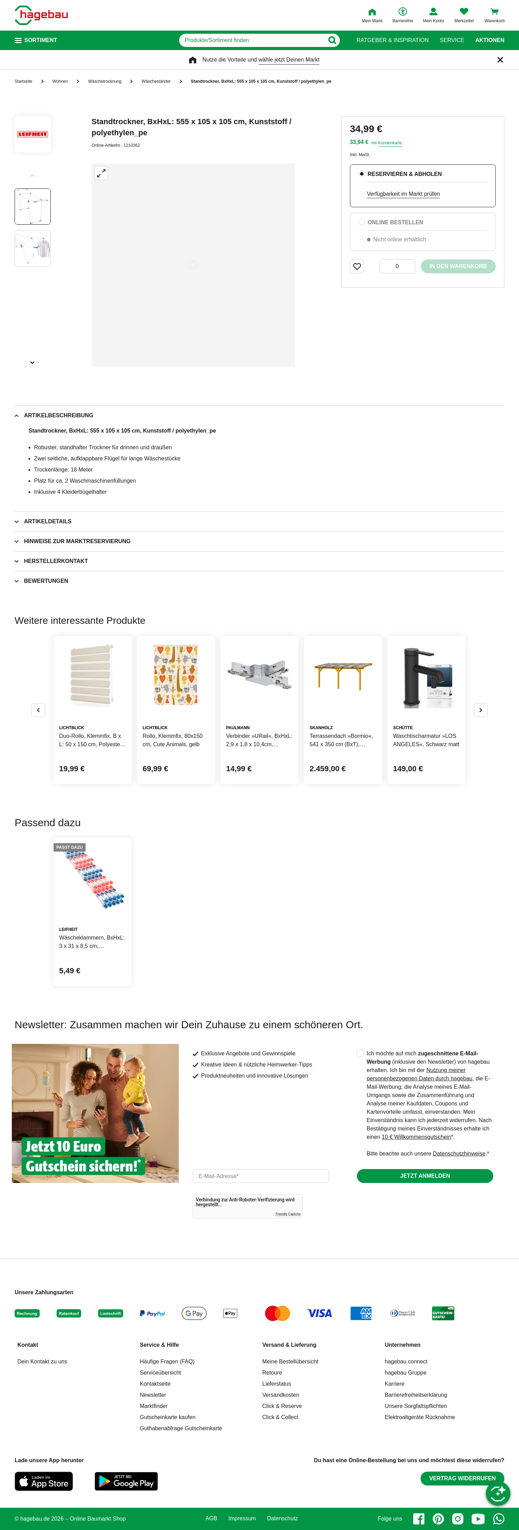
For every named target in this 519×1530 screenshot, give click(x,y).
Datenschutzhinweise (459, 1154)
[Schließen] (500, 60)
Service (452, 40)
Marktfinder (154, 1406)
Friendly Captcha (288, 1214)
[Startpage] (41, 15)
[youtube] (478, 1518)
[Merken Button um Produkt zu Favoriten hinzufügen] (357, 266)
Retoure (272, 1373)
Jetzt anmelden (425, 1176)
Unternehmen (403, 1345)
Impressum (242, 1518)
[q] (251, 40)
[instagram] (457, 1518)
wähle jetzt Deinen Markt (288, 60)
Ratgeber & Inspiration (393, 40)
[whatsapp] (498, 1518)
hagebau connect (406, 1361)
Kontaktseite (155, 1384)
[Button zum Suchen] (332, 40)
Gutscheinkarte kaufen (167, 1417)
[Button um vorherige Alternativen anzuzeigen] (38, 710)
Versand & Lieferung (289, 1345)
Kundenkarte (390, 142)
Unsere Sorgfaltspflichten (416, 1406)
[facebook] (418, 1518)
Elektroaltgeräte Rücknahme (420, 1417)
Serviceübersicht (160, 1373)
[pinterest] (438, 1518)
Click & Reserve (282, 1406)
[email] (261, 1176)
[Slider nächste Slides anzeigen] (33, 360)
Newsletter (153, 1395)
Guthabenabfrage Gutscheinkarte (181, 1428)
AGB (211, 1518)
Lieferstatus (276, 1384)
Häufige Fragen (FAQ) (167, 1361)
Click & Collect (280, 1417)
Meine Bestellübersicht (290, 1361)
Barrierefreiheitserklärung (416, 1395)
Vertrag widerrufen (462, 1478)
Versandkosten (280, 1395)
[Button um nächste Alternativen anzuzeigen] (481, 710)
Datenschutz (282, 1518)
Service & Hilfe (159, 1345)
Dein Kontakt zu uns (42, 1361)
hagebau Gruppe (405, 1373)
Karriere (395, 1384)
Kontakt (27, 1345)
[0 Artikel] (397, 266)
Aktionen (489, 40)
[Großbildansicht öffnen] (193, 265)
